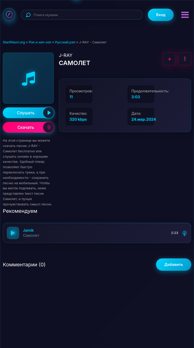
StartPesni (9, 14)
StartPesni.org (14, 42)
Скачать (35, 127)
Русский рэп (65, 42)
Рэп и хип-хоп (40, 42)
